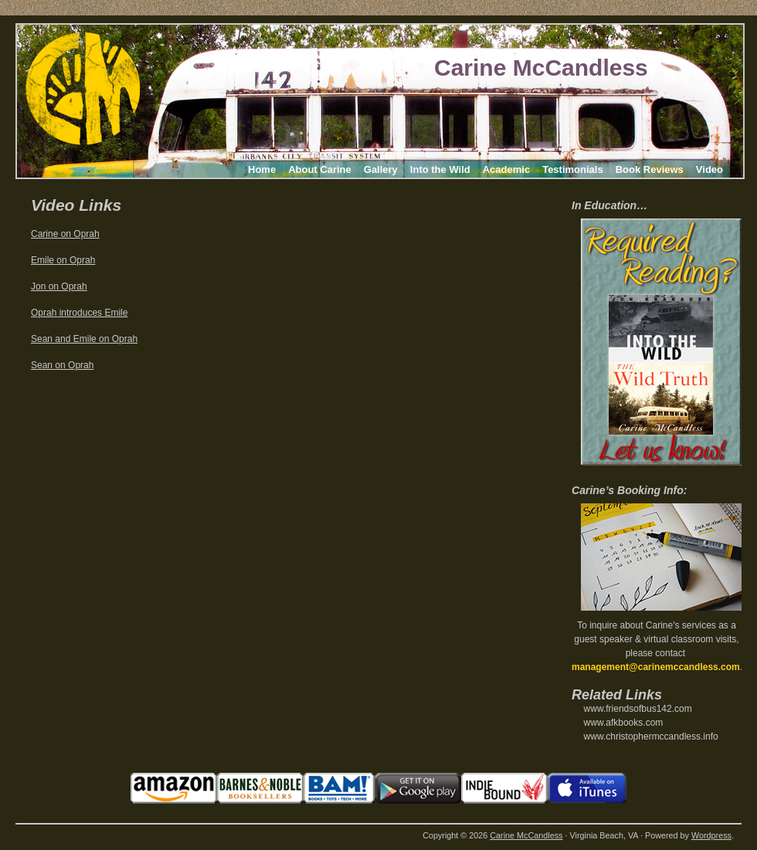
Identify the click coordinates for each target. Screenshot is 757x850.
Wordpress (711, 835)
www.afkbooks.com (624, 722)
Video (709, 169)
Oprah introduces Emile (79, 312)
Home (262, 169)
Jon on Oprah (59, 286)
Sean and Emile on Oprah (84, 339)
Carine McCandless (541, 67)
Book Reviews (650, 169)
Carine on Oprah (65, 234)
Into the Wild (440, 169)
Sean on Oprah (62, 365)
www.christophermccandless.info (651, 736)
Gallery (381, 169)
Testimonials (572, 169)
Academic (506, 169)
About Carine (319, 169)
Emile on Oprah (63, 260)
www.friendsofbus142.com (638, 708)
